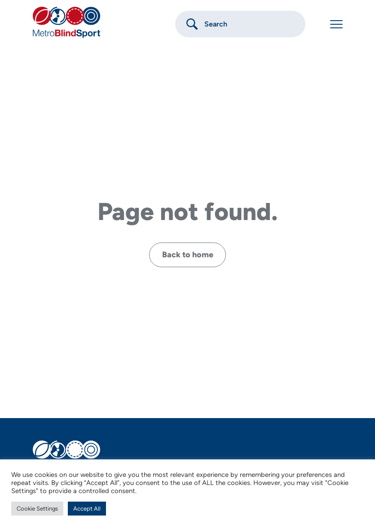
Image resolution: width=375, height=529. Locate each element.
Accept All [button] (87, 508)
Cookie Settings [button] (37, 508)
